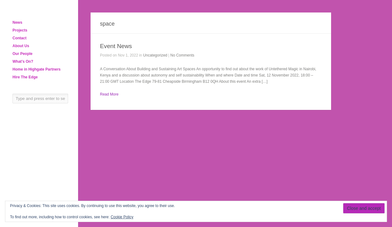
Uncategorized (155, 55)
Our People (22, 54)
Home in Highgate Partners (36, 69)
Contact (19, 38)
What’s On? (22, 61)
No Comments (182, 55)
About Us (20, 46)
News (17, 22)
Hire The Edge (25, 77)
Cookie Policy (122, 217)
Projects (19, 30)
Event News (116, 46)
